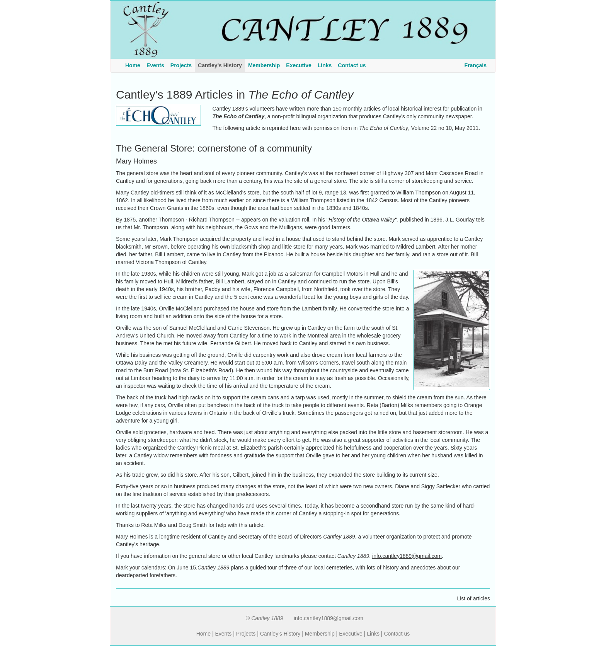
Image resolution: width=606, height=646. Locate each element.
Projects (246, 634)
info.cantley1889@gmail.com (407, 556)
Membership (320, 634)
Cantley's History (280, 634)
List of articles (473, 598)
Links (373, 634)
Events (223, 634)
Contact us (397, 634)
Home (203, 634)
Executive (351, 634)
